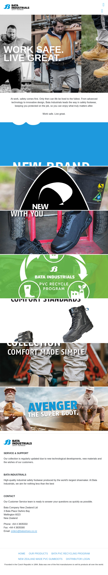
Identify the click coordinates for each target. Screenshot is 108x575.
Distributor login (78, 559)
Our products (38, 553)
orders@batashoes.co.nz (24, 531)
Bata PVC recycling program (70, 553)
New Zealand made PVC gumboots (40, 559)
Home (21, 553)
